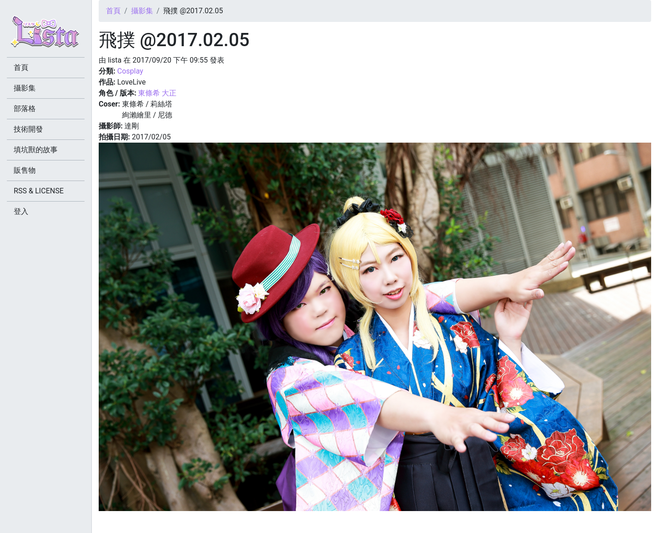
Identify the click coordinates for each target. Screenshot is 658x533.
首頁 (113, 10)
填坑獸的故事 (36, 149)
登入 (21, 211)
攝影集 (142, 10)
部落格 (25, 108)
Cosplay (130, 71)
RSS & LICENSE (39, 191)
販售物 (25, 170)
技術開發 (28, 129)
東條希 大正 (157, 93)
